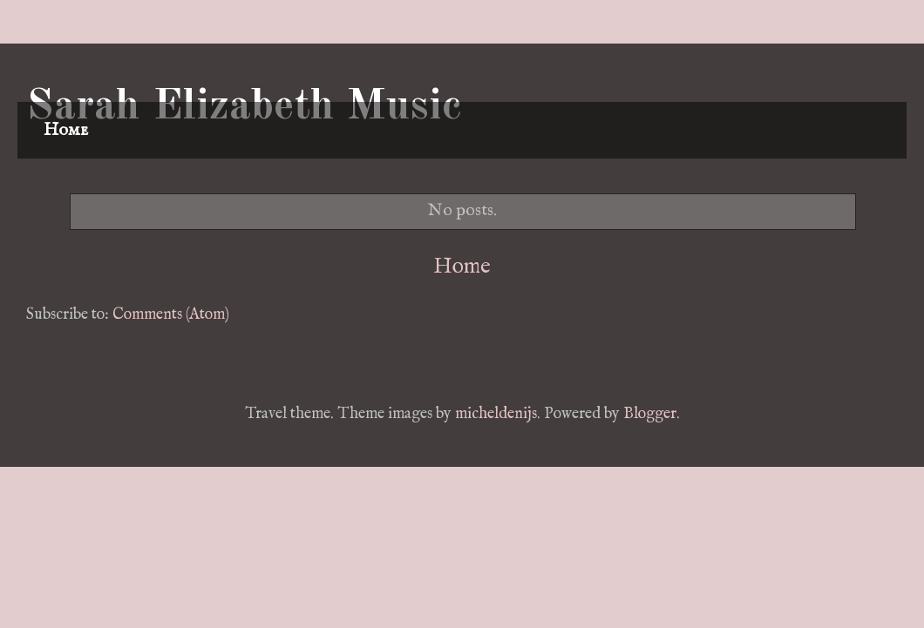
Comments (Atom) (170, 315)
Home (66, 130)
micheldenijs (496, 414)
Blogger (649, 414)
